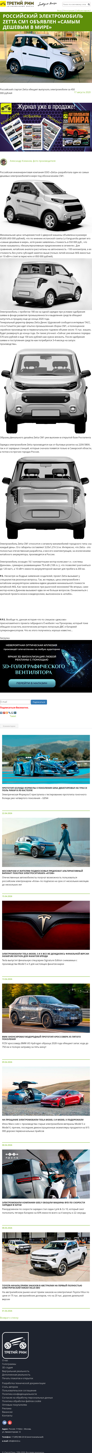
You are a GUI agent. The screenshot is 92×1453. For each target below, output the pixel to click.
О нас (5, 1360)
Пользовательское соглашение (19, 1390)
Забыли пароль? (83, 10)
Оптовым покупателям (14, 1404)
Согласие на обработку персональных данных (27, 1397)
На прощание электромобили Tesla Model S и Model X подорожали (42, 1119)
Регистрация (68, 10)
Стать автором (10, 1386)
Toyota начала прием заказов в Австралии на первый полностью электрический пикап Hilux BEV (42, 1286)
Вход (59, 10)
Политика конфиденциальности (19, 1394)
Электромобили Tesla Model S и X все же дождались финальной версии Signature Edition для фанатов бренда (45, 954)
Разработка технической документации (23, 1383)
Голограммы (9, 1364)
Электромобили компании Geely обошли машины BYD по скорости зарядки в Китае (43, 1203)
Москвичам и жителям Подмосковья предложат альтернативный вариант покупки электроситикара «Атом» (42, 872)
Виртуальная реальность (15, 1371)
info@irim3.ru (11, 1441)
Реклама (6, 1408)
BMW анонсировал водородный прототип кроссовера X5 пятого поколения (41, 1037)
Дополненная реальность (16, 1374)
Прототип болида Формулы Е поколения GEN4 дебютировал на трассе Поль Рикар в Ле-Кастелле (44, 789)
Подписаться (39, 702)
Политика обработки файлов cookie (21, 1401)
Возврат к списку (9, 1317)
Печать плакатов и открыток (17, 1378)
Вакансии (7, 1411)
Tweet (13, 716)
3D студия (7, 1367)
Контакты (7, 1415)
